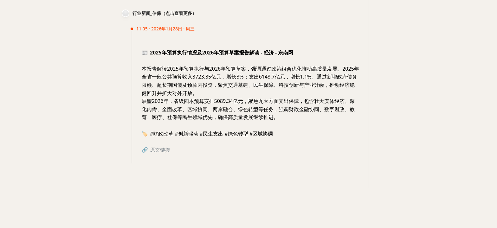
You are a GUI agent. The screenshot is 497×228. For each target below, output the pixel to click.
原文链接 (160, 149)
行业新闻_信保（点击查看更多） (164, 13)
